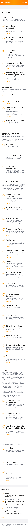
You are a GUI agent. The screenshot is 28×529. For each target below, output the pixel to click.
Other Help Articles (14, 326)
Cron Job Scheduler (14, 283)
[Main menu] (26, 2)
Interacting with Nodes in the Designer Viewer (15, 74)
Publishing (10, 240)
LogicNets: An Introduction (11, 27)
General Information (14, 63)
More (2, 517)
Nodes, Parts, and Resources (13, 196)
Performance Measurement (12, 167)
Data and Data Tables (15, 251)
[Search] (19, 2)
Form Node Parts (13, 208)
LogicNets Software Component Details (12, 369)
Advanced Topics (13, 356)
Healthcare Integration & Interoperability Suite (15, 427)
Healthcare (10, 448)
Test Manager (11, 315)
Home (5, 6)
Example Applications (15, 120)
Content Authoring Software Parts (14, 401)
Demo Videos (11, 95)
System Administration (15, 345)
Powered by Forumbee (23, 527)
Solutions (5, 441)
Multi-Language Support (12, 295)
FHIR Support (11, 306)
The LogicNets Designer (12, 51)
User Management (14, 155)
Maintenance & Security (12, 473)
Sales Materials (12, 336)
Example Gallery (7, 87)
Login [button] (22, 2)
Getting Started (7, 17)
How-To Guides (12, 101)
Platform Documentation (10, 181)
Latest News (11, 462)
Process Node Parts (14, 229)
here (5, 390)
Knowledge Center (14, 272)
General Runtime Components (13, 414)
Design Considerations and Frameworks (11, 134)
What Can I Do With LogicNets (14, 38)
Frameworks (11, 144)
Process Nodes (12, 218)
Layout (9, 262)
